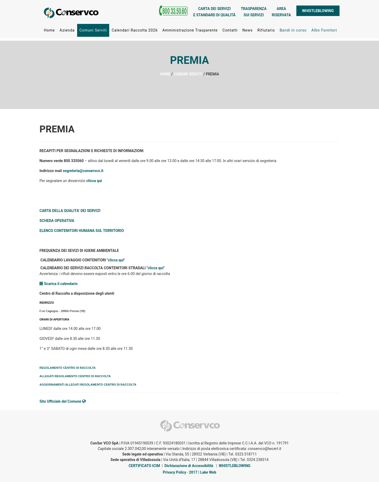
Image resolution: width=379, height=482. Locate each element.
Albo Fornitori (324, 31)
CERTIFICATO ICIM (144, 466)
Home (49, 31)
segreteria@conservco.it (83, 171)
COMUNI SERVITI (188, 74)
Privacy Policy (174, 472)
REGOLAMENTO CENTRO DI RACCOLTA (67, 367)
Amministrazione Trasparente (190, 31)
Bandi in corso (293, 31)
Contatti (230, 31)
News (247, 31)
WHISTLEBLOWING (318, 12)
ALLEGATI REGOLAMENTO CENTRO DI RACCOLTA (75, 376)
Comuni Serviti (93, 31)
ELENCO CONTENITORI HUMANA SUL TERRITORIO (81, 231)
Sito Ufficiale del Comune (62, 401)
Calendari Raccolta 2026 (135, 31)
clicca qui (94, 181)
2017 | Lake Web (202, 472)
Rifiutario (266, 31)
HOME (165, 74)
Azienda (66, 31)
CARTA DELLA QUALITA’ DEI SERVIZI (70, 211)
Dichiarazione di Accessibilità (188, 466)
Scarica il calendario (58, 284)
